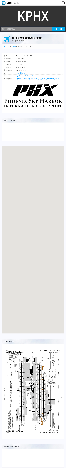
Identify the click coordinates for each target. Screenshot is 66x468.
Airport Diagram (20, 73)
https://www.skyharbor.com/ (24, 76)
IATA (5, 46)
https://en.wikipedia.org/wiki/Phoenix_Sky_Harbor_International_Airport (37, 78)
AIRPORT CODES (10, 2)
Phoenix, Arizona (21, 61)
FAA (25, 46)
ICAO (14, 46)
